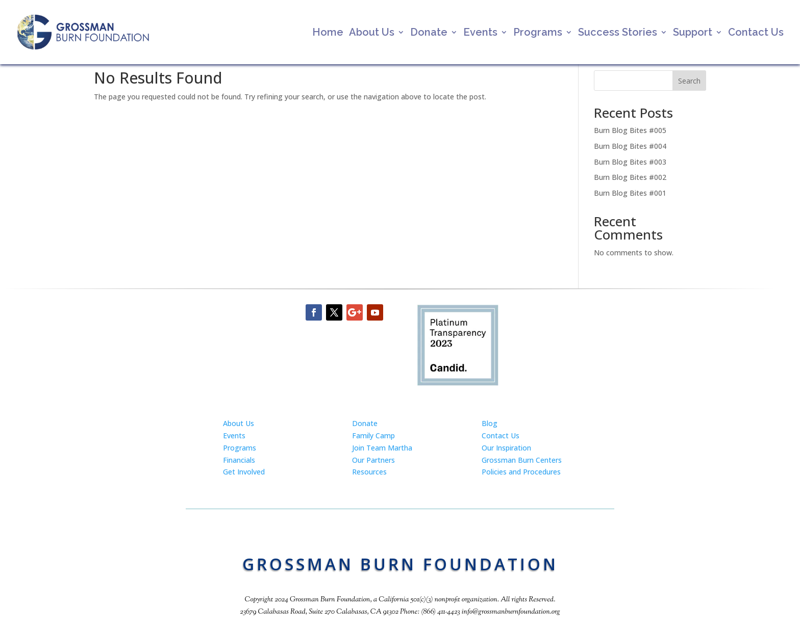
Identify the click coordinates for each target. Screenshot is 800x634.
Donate (428, 33)
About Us (371, 33)
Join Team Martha (382, 448)
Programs (537, 33)
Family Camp (373, 435)
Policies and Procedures (521, 472)
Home (327, 33)
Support (692, 33)
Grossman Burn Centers (522, 460)
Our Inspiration (506, 448)
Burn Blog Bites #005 (630, 130)
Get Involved (244, 472)
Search (689, 81)
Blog (489, 423)
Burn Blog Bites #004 (630, 146)
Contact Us (756, 33)
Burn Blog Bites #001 (630, 193)
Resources (369, 472)
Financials (239, 460)
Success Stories (617, 33)
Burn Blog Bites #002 (630, 177)
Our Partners (373, 460)
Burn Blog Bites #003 (630, 162)
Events (480, 33)
